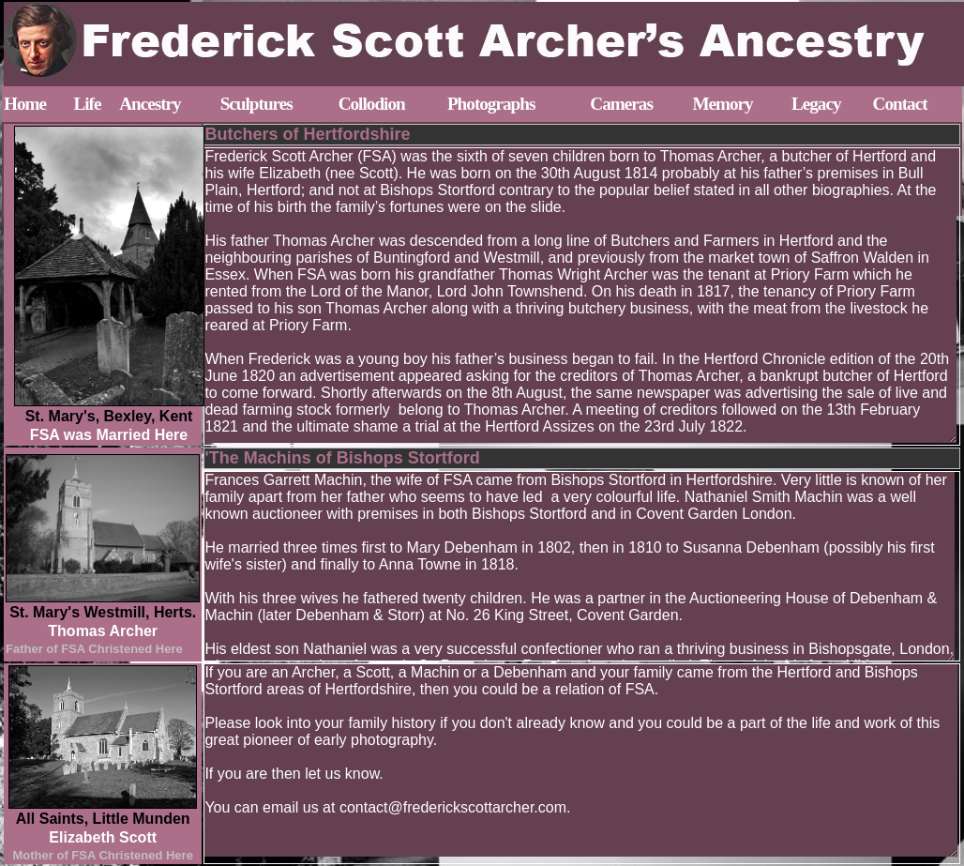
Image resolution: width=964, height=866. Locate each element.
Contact (900, 104)
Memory (722, 104)
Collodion (372, 104)
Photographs (491, 104)
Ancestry (150, 104)
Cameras (621, 104)
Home (25, 104)
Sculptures (256, 104)
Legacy (816, 104)
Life (86, 104)
